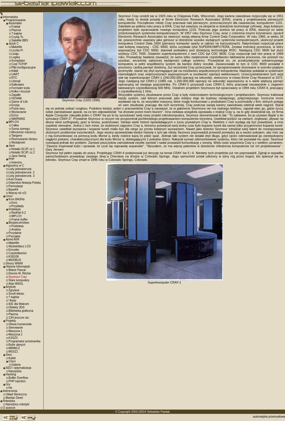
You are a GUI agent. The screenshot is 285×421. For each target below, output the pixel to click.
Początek (14, 236)
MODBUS (15, 260)
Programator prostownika (24, 341)
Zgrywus (14, 290)
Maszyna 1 (15, 331)
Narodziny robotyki (17, 404)
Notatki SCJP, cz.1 (23, 149)
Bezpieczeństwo (19, 222)
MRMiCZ (14, 348)
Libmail (16, 81)
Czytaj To (17, 37)
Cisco (12, 361)
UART (15, 74)
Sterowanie (16, 327)
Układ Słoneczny (16, 394)
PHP (12, 159)
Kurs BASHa (17, 199)
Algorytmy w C (15, 165)
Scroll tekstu (16, 293)
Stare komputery (19, 280)
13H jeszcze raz (19, 317)
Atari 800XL (16, 283)
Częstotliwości (18, 253)
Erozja (15, 105)
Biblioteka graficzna (21, 310)
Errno (14, 115)
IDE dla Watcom (19, 303)
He (10, 387)
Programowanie (16, 20)
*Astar (12, 300)
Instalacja (15, 209)
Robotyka (9, 400)
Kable (12, 358)
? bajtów (16, 33)
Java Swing (18, 155)
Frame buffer (19, 219)
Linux (9, 196)
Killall (14, 70)
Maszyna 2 (15, 334)
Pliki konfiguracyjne (23, 67)
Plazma (16, 30)
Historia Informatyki (18, 266)
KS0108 (14, 256)
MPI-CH (14, 122)
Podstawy (17, 226)
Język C (14, 43)
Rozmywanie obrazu (24, 139)
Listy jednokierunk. (20, 169)
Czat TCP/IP (19, 64)
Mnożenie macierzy (23, 132)
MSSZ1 (13, 351)
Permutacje (16, 186)
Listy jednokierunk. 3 (21, 175)
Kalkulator (17, 84)
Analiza (16, 229)
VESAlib (16, 98)
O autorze (9, 407)
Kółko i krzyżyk (20, 91)
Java (12, 145)
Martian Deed (14, 397)
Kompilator (18, 60)
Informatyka (10, 17)
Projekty (11, 320)
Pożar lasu (18, 108)
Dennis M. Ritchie (20, 273)
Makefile (16, 46)
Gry (8, 384)
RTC (14, 77)
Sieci (9, 354)
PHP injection (17, 381)
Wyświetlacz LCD (20, 246)
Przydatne (15, 232)
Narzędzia (15, 371)
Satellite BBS (19, 40)
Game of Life (19, 101)
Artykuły (11, 286)
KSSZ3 (13, 337)
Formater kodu (20, 88)
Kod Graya (15, 179)
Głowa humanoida (20, 324)
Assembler (15, 23)
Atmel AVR (12, 239)
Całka (15, 125)
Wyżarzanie (18, 112)
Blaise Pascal (17, 270)
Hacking (11, 374)
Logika (15, 57)
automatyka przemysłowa (269, 416)
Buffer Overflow (18, 377)
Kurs (14, 202)
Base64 (13, 189)
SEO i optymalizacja (18, 367)
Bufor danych (17, 344)
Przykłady (17, 206)
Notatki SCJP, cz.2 (23, 152)
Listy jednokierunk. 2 (21, 172)
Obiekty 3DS (17, 307)
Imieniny (16, 162)
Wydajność (18, 142)
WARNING (18, 118)
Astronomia (10, 390)
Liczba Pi (17, 50)
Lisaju (15, 53)
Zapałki (16, 94)
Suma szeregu (20, 128)
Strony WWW (14, 263)
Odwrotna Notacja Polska (25, 182)
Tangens (16, 135)
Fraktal (15, 26)
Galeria (16, 364)
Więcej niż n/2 (17, 193)
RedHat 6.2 (18, 212)
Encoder (14, 249)
